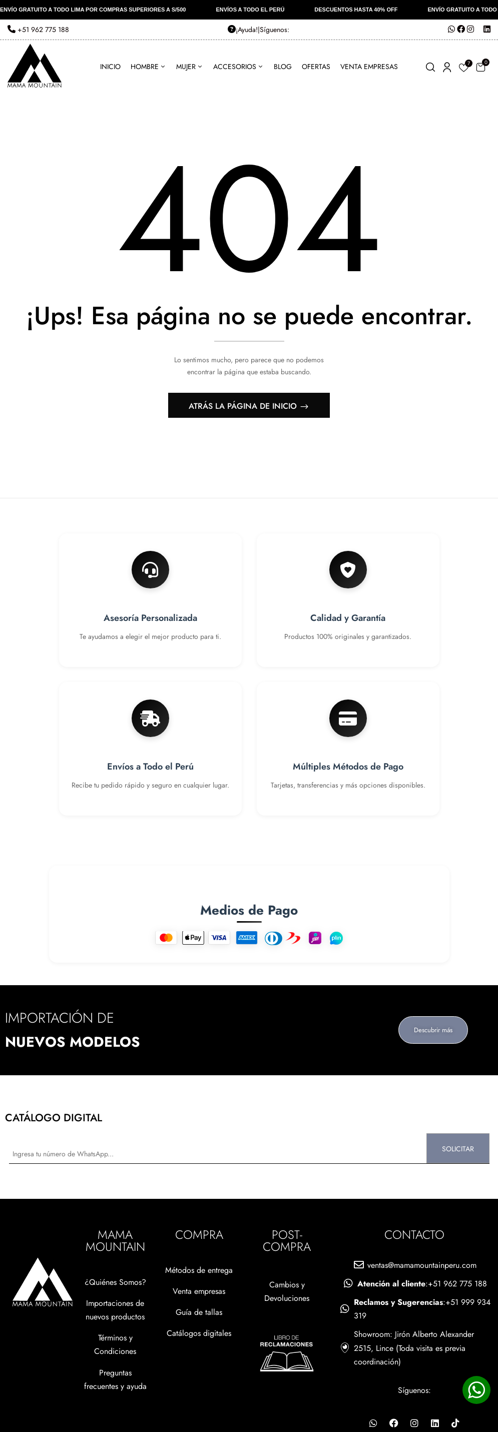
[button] (480, 67)
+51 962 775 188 (38, 30)
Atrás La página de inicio (244, 406)
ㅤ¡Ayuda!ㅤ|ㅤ (244, 30)
